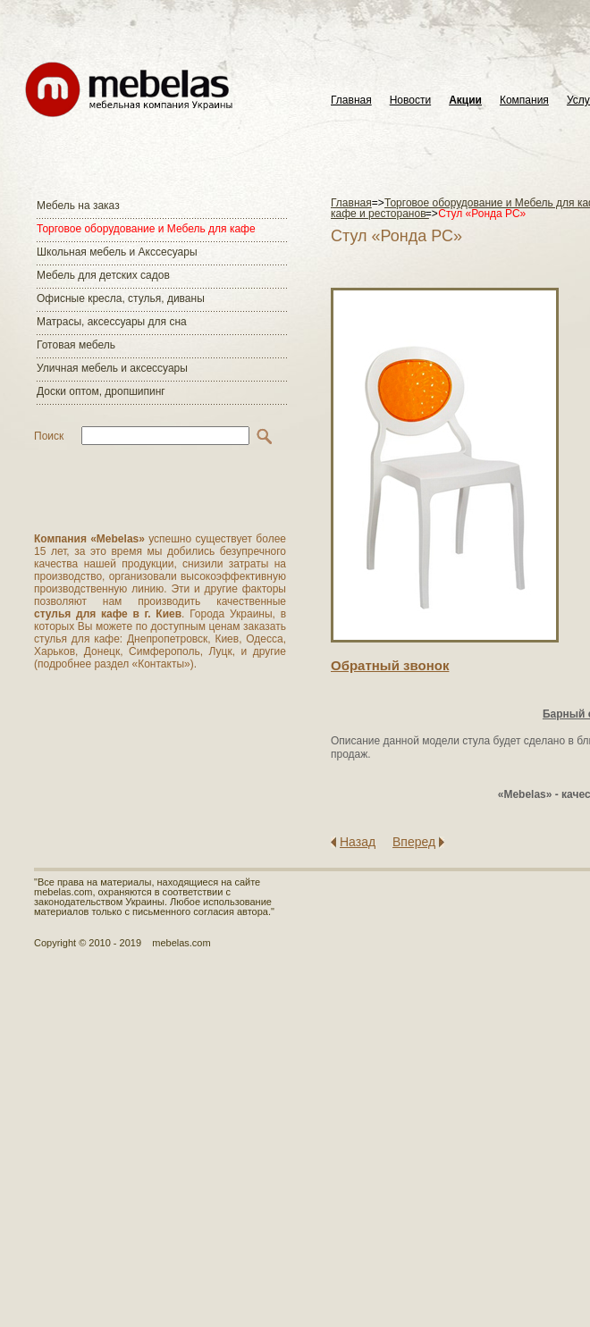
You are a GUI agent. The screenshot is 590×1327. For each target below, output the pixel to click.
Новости (410, 100)
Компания (524, 100)
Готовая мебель (76, 345)
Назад (357, 842)
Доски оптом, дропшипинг (101, 391)
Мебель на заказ (78, 205)
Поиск (48, 436)
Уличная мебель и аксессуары (112, 368)
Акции (465, 100)
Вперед (413, 842)
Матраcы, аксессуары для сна (112, 321)
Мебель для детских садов (103, 275)
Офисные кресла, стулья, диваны (121, 298)
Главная (351, 100)
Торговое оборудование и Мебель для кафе (146, 229)
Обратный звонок (390, 665)
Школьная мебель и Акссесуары (117, 252)
